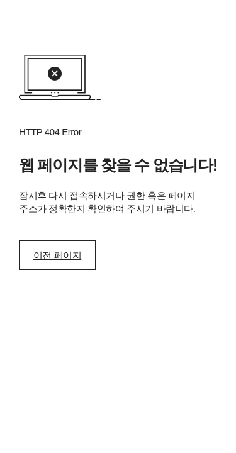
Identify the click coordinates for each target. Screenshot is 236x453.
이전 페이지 (57, 255)
